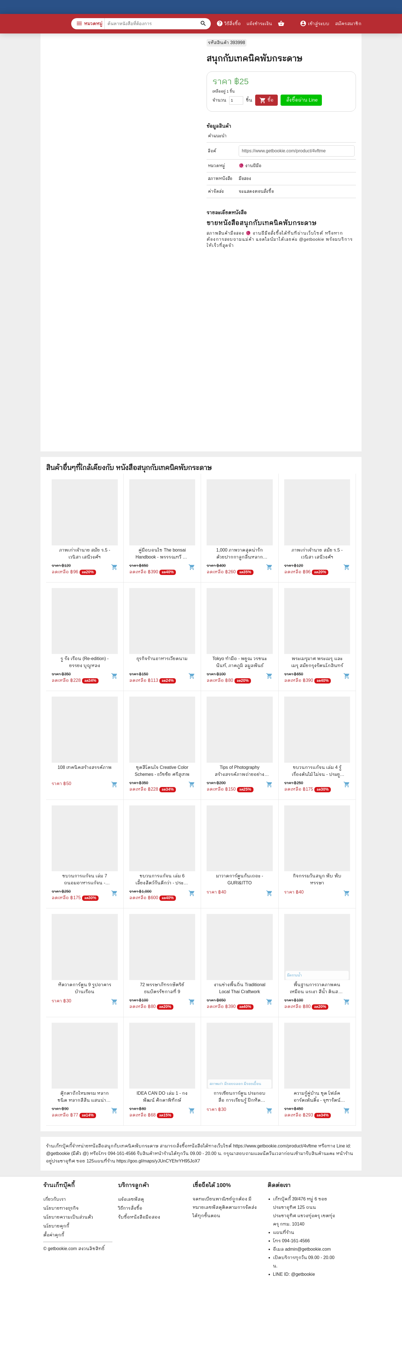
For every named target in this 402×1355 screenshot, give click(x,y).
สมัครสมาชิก (348, 23)
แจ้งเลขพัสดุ (131, 1199)
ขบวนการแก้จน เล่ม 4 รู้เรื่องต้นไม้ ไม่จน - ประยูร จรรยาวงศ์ (317, 774)
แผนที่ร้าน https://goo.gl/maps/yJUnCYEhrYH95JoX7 (147, 1161)
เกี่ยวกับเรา (54, 1199)
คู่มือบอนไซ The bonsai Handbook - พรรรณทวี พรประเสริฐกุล (162, 557)
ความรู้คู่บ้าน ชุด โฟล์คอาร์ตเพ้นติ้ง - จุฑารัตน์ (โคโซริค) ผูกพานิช (317, 1100)
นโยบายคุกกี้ (56, 1226)
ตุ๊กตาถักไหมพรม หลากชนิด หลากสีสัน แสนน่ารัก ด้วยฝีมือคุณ (85, 1100)
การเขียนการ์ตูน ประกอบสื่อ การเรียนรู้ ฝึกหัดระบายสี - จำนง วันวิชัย (239, 1100)
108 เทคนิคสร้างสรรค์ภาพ (85, 767)
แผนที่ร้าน (283, 1232)
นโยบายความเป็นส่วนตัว (68, 1217)
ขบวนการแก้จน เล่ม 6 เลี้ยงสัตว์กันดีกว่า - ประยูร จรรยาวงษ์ (162, 882)
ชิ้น (249, 100)
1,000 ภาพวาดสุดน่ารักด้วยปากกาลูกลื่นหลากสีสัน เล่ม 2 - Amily (239, 557)
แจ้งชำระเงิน (259, 23)
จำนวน (219, 100)
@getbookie (303, 1274)
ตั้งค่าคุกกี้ (53, 1235)
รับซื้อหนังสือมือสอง (139, 1217)
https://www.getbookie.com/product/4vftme (275, 1146)
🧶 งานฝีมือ (250, 165)
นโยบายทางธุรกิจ (61, 1208)
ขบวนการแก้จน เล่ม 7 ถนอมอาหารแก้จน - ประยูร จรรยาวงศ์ (84, 882)
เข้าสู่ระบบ (314, 23)
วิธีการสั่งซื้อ (130, 1208)
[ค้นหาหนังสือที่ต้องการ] (204, 23)
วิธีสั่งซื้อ (228, 23)
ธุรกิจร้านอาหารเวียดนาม (162, 658)
